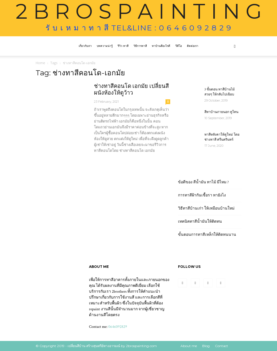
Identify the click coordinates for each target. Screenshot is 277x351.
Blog (206, 346)
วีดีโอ (178, 46)
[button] (234, 46)
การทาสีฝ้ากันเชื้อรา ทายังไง (202, 195)
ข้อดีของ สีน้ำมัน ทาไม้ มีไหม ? (203, 182)
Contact (221, 346)
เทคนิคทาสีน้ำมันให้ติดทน (200, 221)
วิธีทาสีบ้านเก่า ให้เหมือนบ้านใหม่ (206, 208)
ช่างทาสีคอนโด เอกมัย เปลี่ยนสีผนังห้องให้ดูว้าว (131, 90)
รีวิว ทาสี (123, 46)
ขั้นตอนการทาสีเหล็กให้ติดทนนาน (207, 234)
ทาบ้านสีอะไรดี (161, 46)
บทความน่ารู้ (105, 46)
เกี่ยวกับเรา (85, 46)
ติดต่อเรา (192, 46)
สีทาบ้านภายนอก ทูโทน (221, 112)
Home (40, 63)
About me (188, 346)
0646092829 (117, 326)
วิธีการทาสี (140, 46)
